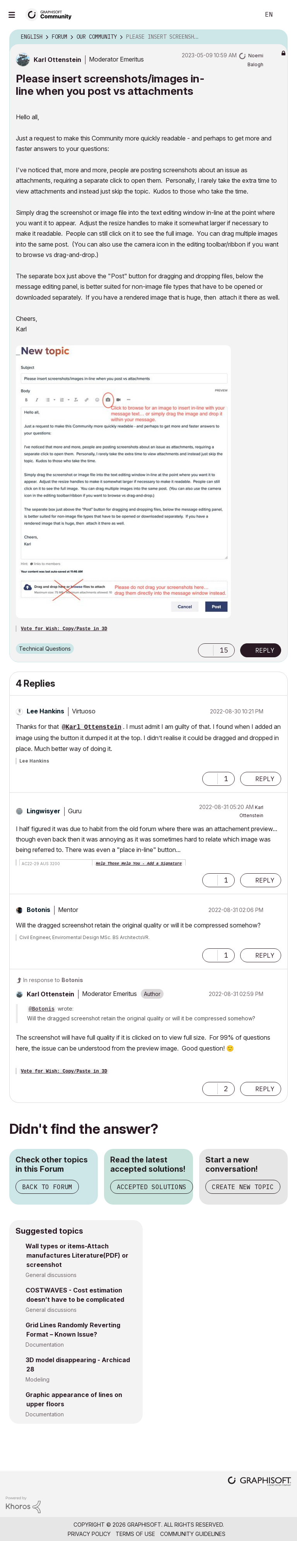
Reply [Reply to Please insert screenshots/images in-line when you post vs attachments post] (265, 650)
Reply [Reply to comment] (265, 779)
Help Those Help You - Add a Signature (139, 864)
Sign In (284, 14)
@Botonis (42, 1009)
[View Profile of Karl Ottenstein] (57, 59)
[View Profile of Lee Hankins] (45, 711)
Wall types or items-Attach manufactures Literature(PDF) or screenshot (77, 1255)
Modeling (38, 1379)
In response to (53, 980)
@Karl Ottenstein (91, 727)
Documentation (45, 1344)
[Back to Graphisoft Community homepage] (51, 14)
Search (245, 14)
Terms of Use (135, 1534)
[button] (123, 481)
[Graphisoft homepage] (259, 1482)
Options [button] (277, 37)
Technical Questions (45, 648)
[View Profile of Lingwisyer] (43, 811)
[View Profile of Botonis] (38, 910)
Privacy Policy (89, 1534)
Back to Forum (47, 1187)
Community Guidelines (192, 1534)
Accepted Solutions (151, 1187)
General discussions (51, 1275)
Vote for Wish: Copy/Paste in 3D (64, 629)
